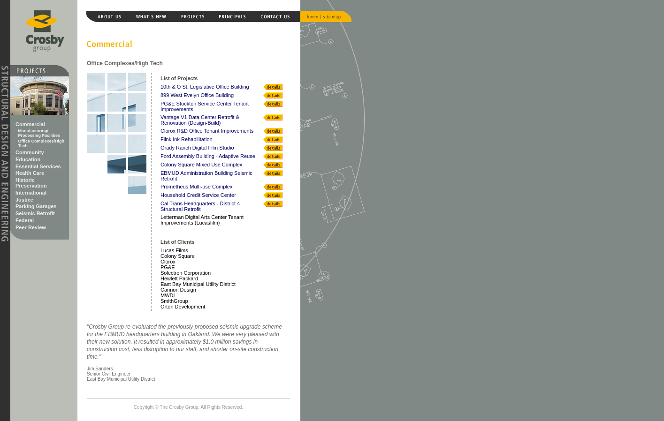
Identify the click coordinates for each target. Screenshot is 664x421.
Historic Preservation (31, 182)
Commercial (30, 124)
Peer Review (30, 227)
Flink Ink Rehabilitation (186, 139)
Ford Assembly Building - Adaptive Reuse (207, 156)
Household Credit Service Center (198, 195)
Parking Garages (35, 206)
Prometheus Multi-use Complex (196, 186)
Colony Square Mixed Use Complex (201, 164)
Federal (24, 220)
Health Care (29, 173)
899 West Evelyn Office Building (197, 95)
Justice (24, 200)
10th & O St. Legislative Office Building (204, 87)
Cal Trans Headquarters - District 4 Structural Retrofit (200, 206)
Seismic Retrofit (35, 213)
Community (29, 152)
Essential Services (38, 166)
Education (27, 159)
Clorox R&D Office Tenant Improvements (206, 131)
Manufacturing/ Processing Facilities (39, 133)
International (30, 192)
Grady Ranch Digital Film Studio (197, 147)
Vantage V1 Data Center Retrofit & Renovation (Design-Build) (199, 120)
